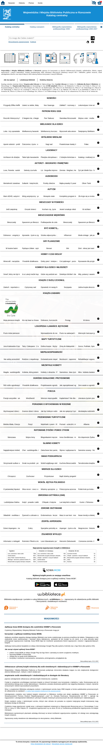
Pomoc (31, 3)
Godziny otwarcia (46, 80)
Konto (40, 3)
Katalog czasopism (37, 27)
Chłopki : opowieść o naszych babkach (48, 557)
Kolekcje (33, 42)
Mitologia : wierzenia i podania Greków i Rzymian (21, 559)
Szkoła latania (11, 555)
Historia (22, 3)
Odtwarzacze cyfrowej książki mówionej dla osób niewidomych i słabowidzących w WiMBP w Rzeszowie (47, 667)
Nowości (11, 3)
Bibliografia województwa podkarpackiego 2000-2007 (86, 28)
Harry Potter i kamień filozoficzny (16, 557)
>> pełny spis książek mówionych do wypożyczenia (42, 691)
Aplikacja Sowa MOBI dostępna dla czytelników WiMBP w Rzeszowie (33, 627)
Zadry (68, 559)
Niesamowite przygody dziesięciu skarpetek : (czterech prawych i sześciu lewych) (29, 561)
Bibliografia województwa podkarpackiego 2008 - (62, 28)
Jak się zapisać (9, 80)
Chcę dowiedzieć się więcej (40, 744)
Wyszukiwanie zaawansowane (18, 42)
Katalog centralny (12, 27)
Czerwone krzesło (42, 561)
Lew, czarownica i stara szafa (16, 553)
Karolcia (69, 561)
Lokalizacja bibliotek (27, 80)
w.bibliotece (56, 599)
